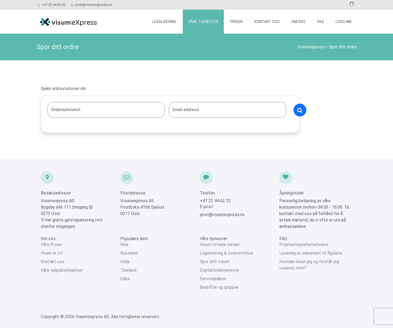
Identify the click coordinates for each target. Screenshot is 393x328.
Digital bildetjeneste (219, 270)
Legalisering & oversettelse (226, 253)
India (124, 261)
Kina (124, 244)
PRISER (236, 21)
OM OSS (298, 21)
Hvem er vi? (52, 253)
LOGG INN (343, 21)
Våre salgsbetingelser (62, 270)
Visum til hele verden (220, 244)
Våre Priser (51, 244)
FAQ (320, 21)
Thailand (128, 270)
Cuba (125, 278)
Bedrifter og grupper (219, 287)
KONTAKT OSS (267, 21)
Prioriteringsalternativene (303, 244)
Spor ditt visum (214, 261)
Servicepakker (213, 278)
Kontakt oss (52, 261)
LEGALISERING (164, 21)
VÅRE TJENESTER (203, 21)
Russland (129, 253)
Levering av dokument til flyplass (310, 253)
